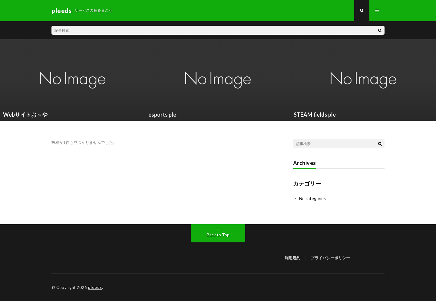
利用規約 (292, 257)
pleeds (95, 287)
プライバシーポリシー (330, 257)
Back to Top (218, 234)
